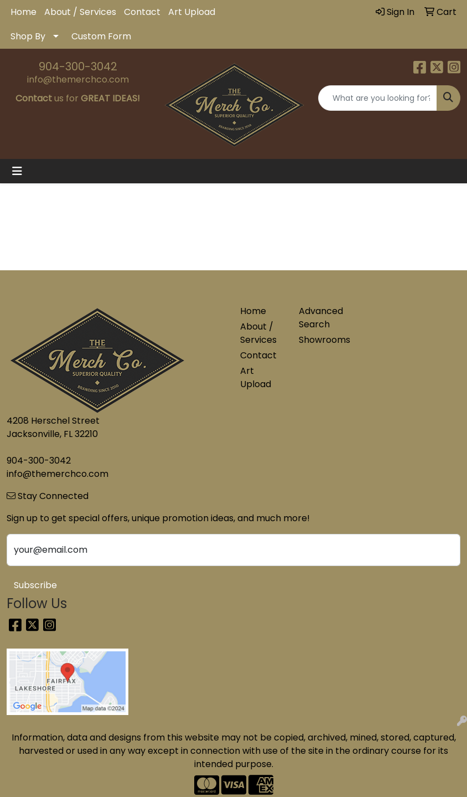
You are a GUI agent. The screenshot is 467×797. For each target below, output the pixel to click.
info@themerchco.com (78, 79)
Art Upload (191, 12)
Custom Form (101, 36)
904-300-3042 (78, 66)
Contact (142, 12)
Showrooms (321, 339)
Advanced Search (321, 318)
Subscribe (35, 585)
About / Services (80, 12)
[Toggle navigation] (17, 171)
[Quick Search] (377, 98)
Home (24, 12)
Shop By (28, 36)
